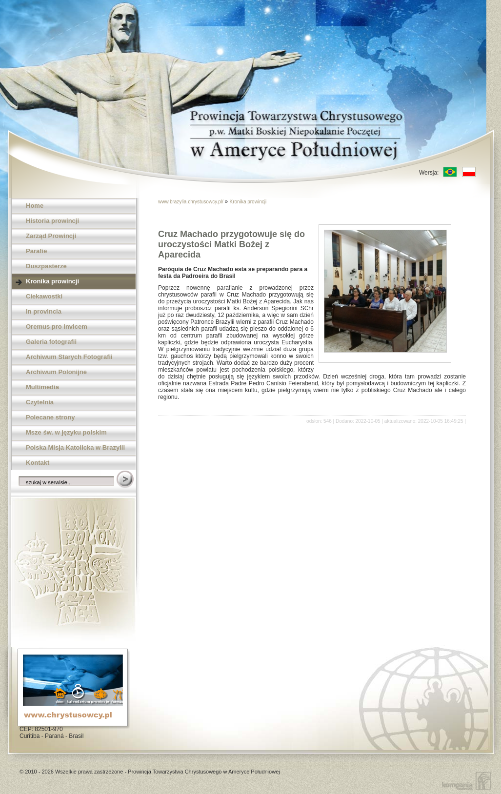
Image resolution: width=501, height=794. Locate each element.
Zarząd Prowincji (51, 235)
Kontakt (37, 462)
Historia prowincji (52, 220)
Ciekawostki (44, 296)
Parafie (36, 251)
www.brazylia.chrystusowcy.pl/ (191, 201)
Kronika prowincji (52, 281)
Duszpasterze (46, 266)
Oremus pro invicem (56, 326)
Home (34, 205)
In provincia (43, 311)
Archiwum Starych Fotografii (69, 356)
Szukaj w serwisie (126, 480)
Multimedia (42, 387)
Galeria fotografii (51, 341)
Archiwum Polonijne (56, 372)
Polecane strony (50, 417)
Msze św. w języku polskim (66, 432)
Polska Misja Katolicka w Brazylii (75, 447)
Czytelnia (40, 402)
